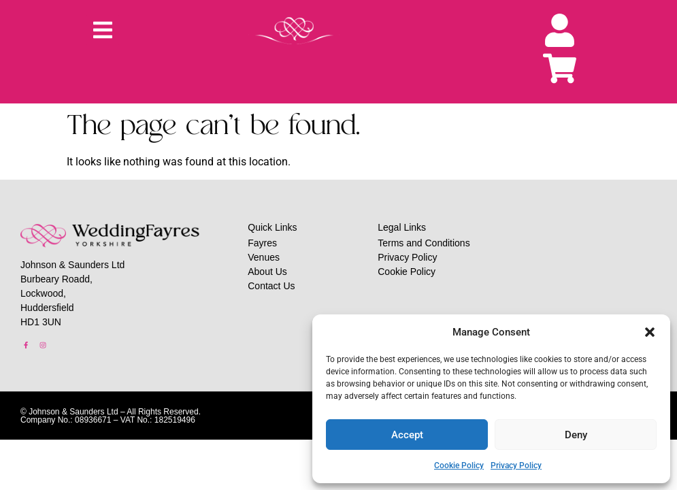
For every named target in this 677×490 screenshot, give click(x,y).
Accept (407, 435)
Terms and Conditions (423, 243)
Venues (264, 257)
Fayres (262, 243)
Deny (576, 435)
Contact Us (271, 285)
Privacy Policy (516, 465)
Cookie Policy (459, 465)
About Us (267, 271)
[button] (650, 332)
